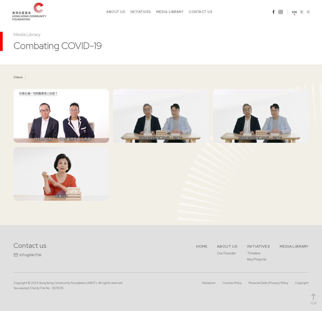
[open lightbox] (61, 116)
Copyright (301, 283)
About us (227, 246)
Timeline (253, 253)
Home (202, 246)
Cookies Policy (232, 283)
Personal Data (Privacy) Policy (268, 283)
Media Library (27, 34)
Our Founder (226, 253)
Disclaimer (209, 283)
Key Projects (256, 259)
